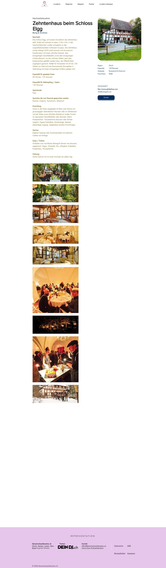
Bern (52, 546)
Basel (34, 548)
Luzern (46, 546)
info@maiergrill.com (104, 92)
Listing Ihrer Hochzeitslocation (92, 548)
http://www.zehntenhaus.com (108, 89)
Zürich (34, 546)
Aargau (40, 546)
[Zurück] (106, 97)
